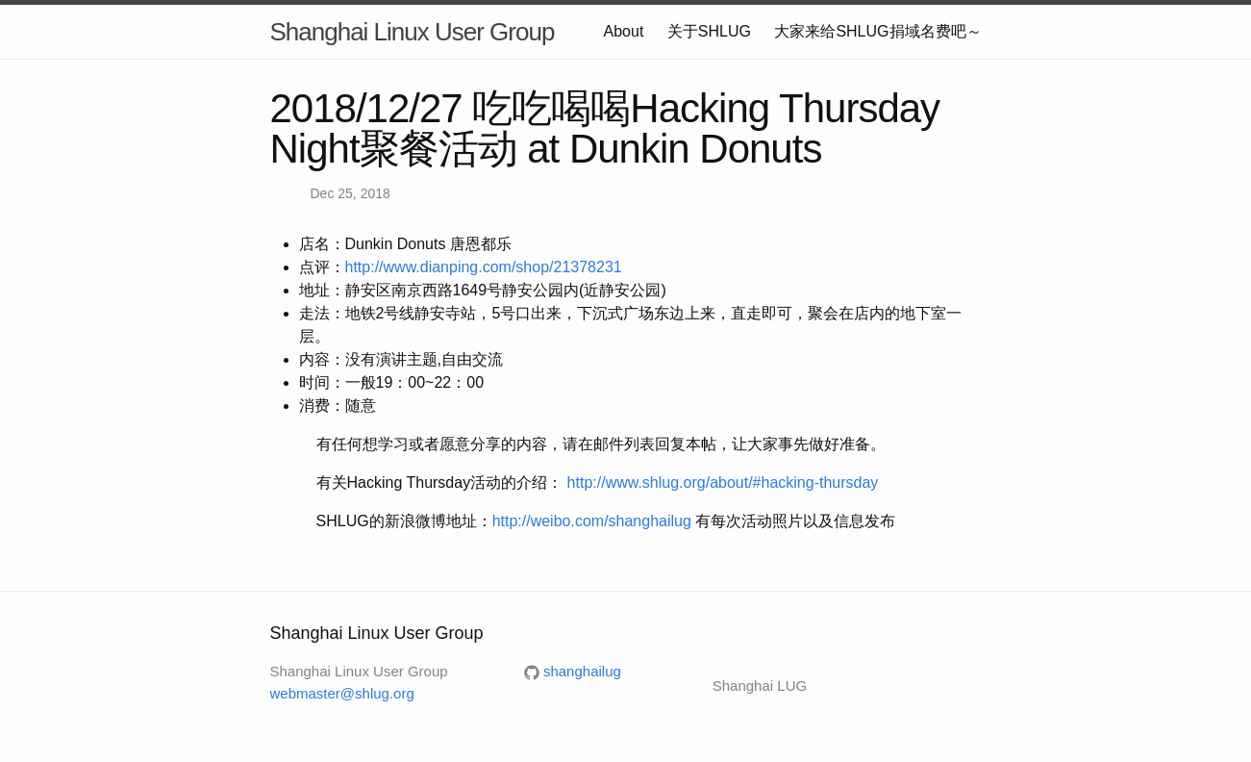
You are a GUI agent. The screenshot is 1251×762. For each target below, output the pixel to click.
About (624, 31)
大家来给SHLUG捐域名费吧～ (877, 31)
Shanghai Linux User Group (412, 31)
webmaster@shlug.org (342, 693)
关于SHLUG (709, 31)
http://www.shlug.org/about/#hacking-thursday (723, 482)
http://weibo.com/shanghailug (591, 521)
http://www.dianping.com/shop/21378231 (483, 267)
